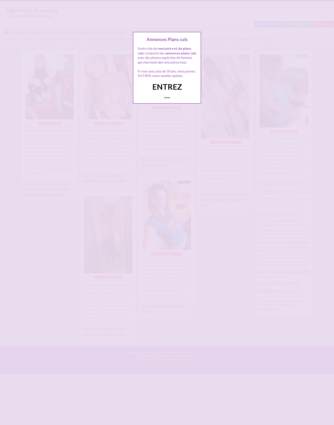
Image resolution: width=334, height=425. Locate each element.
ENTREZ (167, 86)
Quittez (167, 97)
